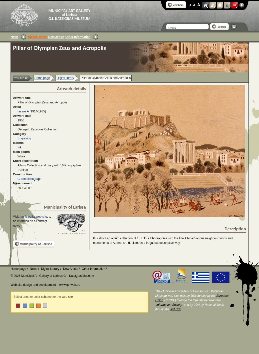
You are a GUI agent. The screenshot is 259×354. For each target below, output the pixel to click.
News (14, 37)
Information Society (169, 305)
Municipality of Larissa (33, 244)
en (234, 5)
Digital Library (37, 37)
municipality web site (33, 216)
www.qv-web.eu (69, 285)
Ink (20, 147)
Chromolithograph (29, 179)
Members (176, 5)
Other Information (77, 37)
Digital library (65, 78)
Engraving (24, 138)
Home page (42, 78)
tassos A (23, 111)
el (227, 5)
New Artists (56, 37)
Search (219, 26)
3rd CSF (175, 309)
